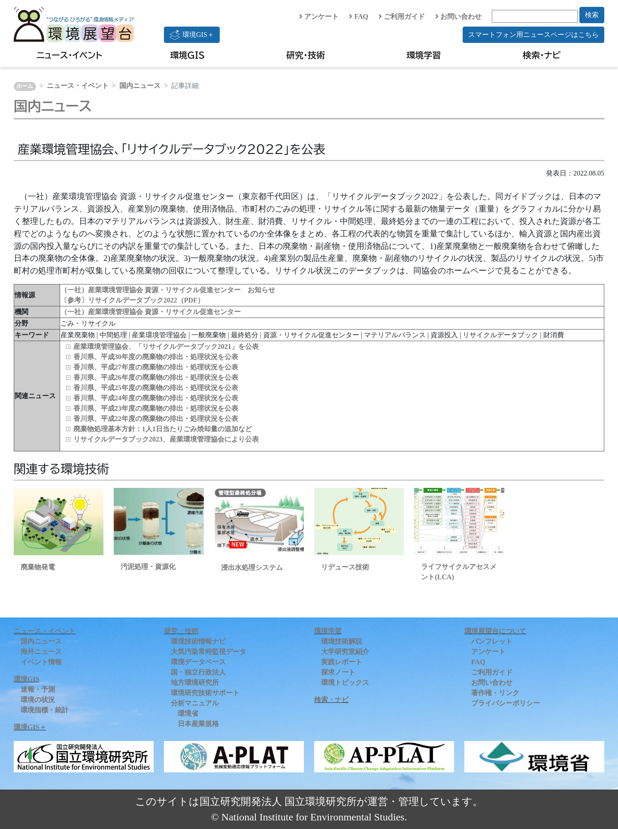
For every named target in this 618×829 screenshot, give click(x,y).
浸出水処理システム (252, 567)
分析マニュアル (195, 703)
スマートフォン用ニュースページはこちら (533, 34)
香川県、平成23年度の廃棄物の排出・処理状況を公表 (155, 408)
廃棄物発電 (38, 567)
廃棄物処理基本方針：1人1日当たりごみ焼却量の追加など (162, 429)
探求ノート (338, 672)
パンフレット (491, 641)
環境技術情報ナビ (198, 641)
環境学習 (423, 55)
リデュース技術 (345, 567)
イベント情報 (41, 662)
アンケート (319, 16)
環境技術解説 (341, 641)
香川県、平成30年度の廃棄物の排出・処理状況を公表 (155, 356)
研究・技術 (305, 55)
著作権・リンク (495, 692)
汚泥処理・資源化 (148, 566)
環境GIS (187, 55)
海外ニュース (41, 651)
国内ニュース (140, 85)
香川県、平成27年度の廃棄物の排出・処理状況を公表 (155, 367)
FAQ (358, 16)
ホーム (24, 86)
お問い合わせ (458, 16)
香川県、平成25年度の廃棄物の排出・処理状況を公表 (155, 387)
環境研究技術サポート (205, 692)
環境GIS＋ (192, 35)
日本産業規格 (198, 723)
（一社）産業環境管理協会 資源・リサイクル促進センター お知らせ (168, 289)
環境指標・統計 (45, 710)
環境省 (188, 713)
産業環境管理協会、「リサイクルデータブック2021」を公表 (166, 346)
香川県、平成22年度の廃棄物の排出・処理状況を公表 (155, 418)
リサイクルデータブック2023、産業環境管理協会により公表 (166, 439)
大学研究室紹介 (345, 651)
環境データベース (198, 662)
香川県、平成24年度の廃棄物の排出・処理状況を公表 (155, 398)
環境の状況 (38, 699)
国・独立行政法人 (198, 672)
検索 (592, 14)
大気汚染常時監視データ (208, 651)
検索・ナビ (542, 55)
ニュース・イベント (69, 55)
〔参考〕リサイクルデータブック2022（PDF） (132, 300)
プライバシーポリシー (505, 703)
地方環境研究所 (195, 682)
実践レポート (341, 662)
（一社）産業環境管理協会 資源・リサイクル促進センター (151, 311)
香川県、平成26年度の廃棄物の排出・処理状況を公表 (155, 377)
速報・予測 (38, 689)
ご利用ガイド (402, 16)
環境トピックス (345, 682)
